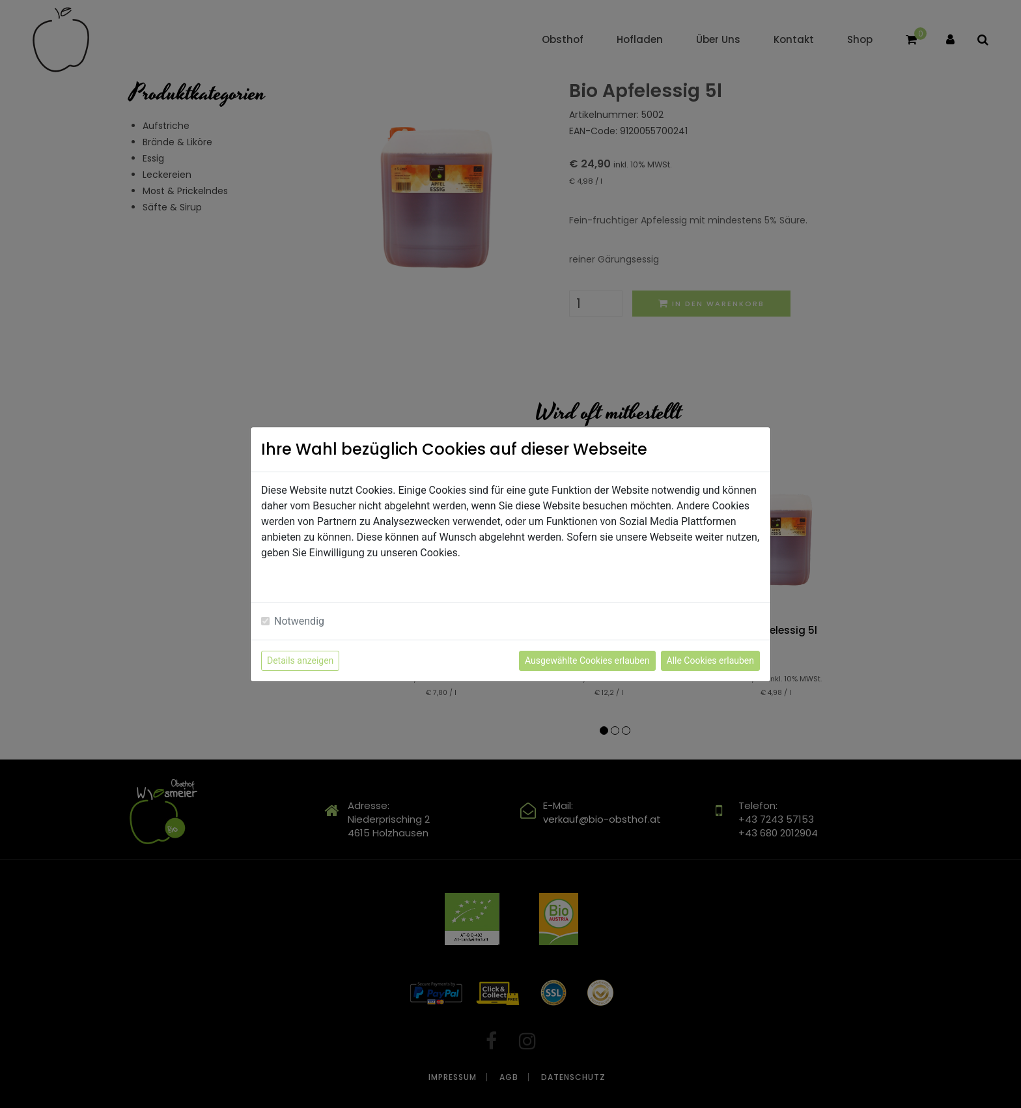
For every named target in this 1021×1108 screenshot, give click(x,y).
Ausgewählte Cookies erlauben (587, 660)
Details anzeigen (300, 660)
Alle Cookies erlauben (710, 660)
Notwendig (299, 621)
